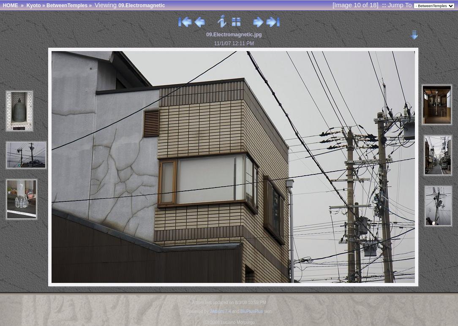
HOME (10, 5)
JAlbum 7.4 (220, 311)
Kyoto (34, 5)
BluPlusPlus (251, 311)
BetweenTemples (66, 5)
